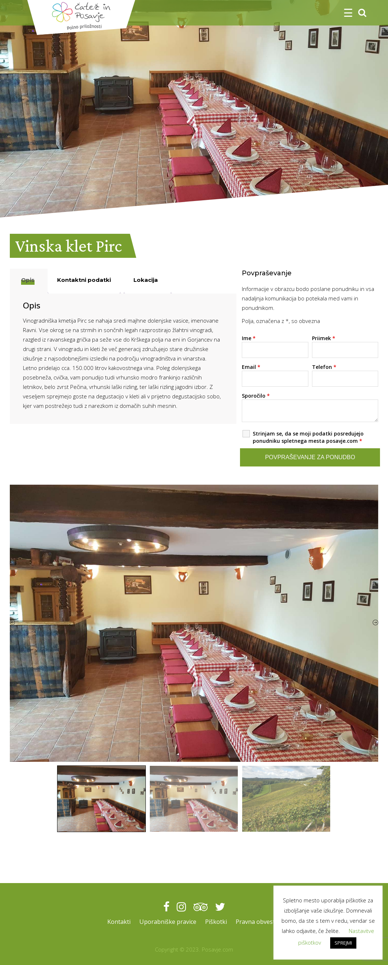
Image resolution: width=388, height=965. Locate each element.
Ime (249, 338)
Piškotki (216, 921)
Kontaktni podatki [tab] (84, 279)
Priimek (323, 338)
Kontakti (116, 921)
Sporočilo (256, 395)
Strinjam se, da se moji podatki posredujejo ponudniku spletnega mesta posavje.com (308, 437)
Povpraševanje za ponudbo (310, 457)
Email (251, 366)
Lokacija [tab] (145, 279)
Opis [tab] (28, 279)
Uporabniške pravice (167, 921)
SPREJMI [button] (343, 943)
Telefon (324, 366)
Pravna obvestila (260, 921)
